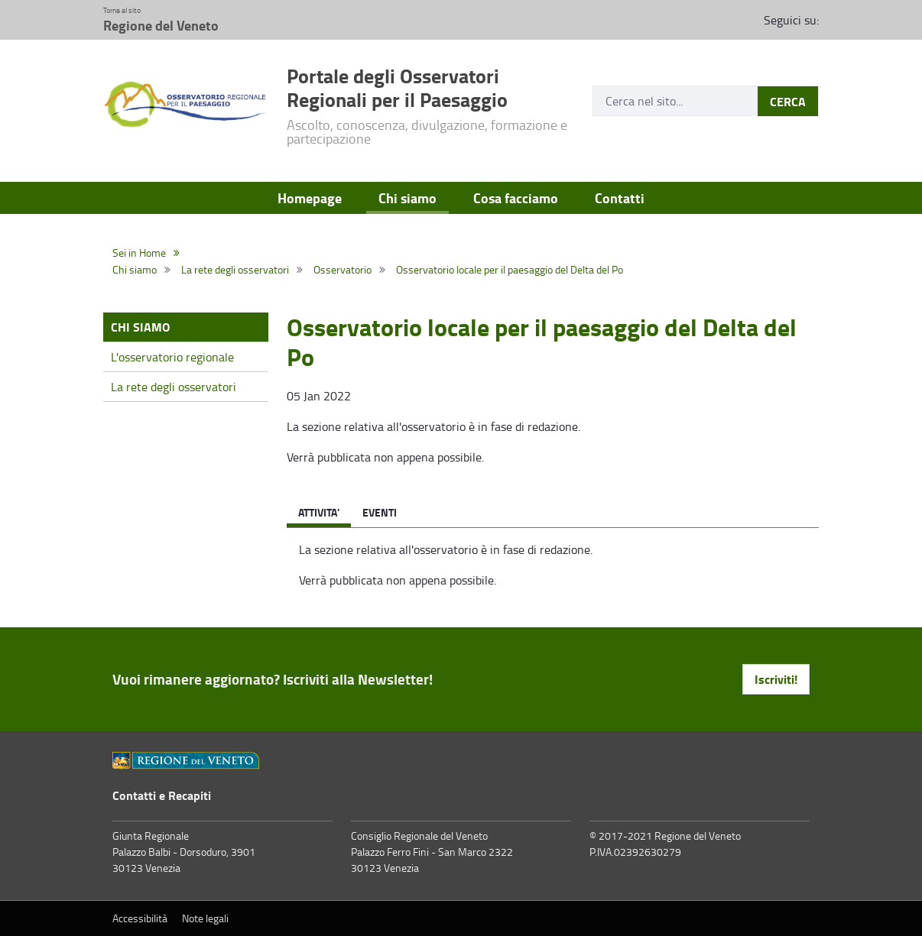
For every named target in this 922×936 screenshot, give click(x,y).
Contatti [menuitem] (619, 198)
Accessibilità (139, 918)
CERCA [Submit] (788, 101)
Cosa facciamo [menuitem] (515, 198)
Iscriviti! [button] (776, 679)
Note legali (205, 918)
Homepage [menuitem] (310, 198)
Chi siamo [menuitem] (407, 198)
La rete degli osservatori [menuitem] (173, 386)
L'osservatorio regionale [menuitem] (172, 356)
